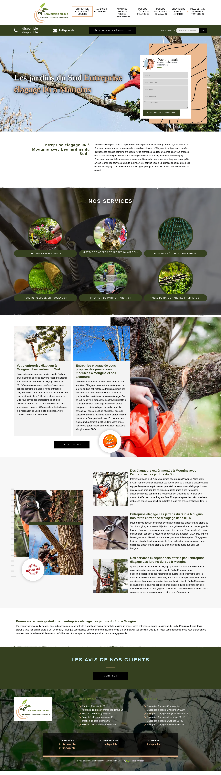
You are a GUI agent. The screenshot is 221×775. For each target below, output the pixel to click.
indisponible (29, 28)
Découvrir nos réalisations (112, 30)
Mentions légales (113, 761)
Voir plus (110, 676)
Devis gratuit (72, 445)
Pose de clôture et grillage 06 (142, 11)
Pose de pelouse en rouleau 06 (160, 11)
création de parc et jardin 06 (178, 11)
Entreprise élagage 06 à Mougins (82, 11)
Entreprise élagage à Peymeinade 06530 (167, 713)
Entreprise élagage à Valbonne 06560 (165, 710)
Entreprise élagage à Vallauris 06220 (165, 724)
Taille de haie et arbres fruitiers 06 (197, 11)
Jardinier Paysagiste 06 (101, 10)
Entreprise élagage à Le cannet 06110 (166, 717)
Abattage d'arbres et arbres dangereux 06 (122, 13)
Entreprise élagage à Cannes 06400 (165, 721)
